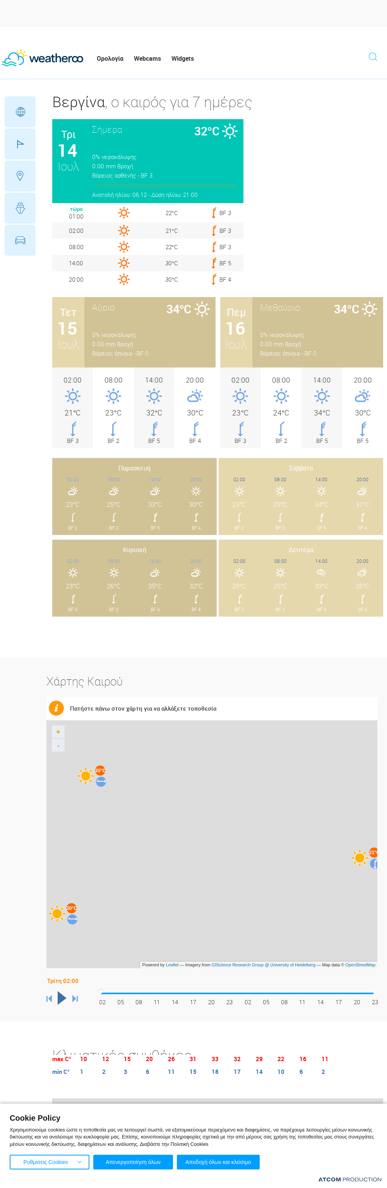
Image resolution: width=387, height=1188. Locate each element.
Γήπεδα (20, 143)
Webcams (147, 58)
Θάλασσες (20, 208)
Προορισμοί (20, 176)
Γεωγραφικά (20, 111)
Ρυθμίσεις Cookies (45, 1162)
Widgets (182, 58)
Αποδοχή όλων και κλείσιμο (218, 1162)
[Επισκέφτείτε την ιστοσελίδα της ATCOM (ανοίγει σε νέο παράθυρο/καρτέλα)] (350, 1179)
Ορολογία (110, 58)
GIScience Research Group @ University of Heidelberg (264, 964)
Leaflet (172, 964)
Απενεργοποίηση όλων (133, 1162)
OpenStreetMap (360, 964)
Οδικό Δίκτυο (20, 240)
